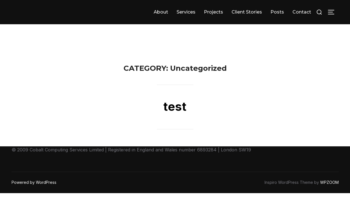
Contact (301, 12)
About (161, 12)
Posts (277, 12)
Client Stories (247, 12)
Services (186, 12)
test (174, 82)
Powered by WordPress (34, 158)
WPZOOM (329, 158)
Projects (213, 12)
